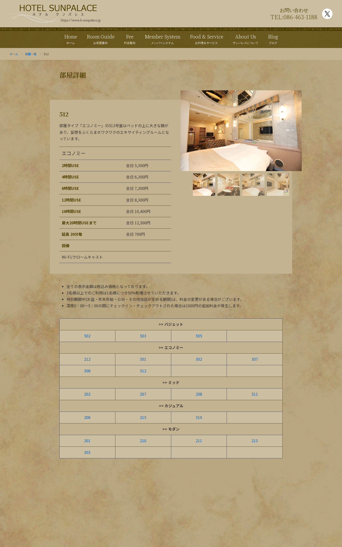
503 (143, 336)
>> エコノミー (171, 347)
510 (199, 417)
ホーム (14, 54)
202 (87, 394)
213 (255, 440)
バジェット (173, 324)
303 (87, 451)
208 (199, 394)
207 (143, 394)
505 (199, 336)
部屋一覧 (31, 54)
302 (199, 359)
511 (255, 394)
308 (87, 370)
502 (87, 336)
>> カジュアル (171, 405)
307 (255, 359)
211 (199, 440)
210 (143, 440)
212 (87, 359)
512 (143, 370)
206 (87, 417)
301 (143, 359)
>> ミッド (171, 382)
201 (87, 440)
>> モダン (171, 428)
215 (143, 417)
